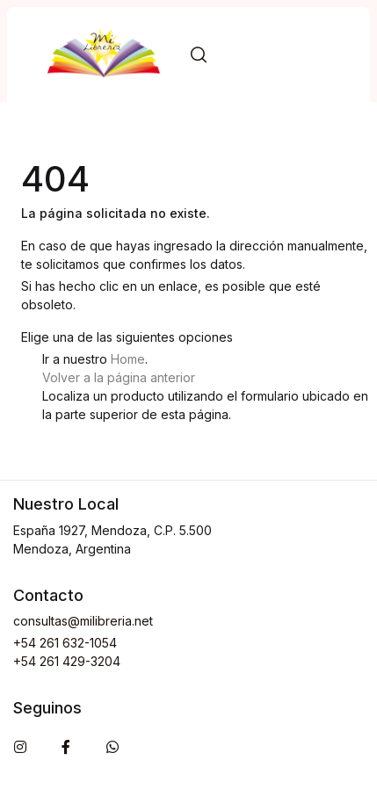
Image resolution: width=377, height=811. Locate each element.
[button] (199, 55)
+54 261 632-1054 (65, 642)
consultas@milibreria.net (83, 620)
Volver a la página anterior (118, 377)
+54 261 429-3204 (66, 661)
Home (128, 358)
